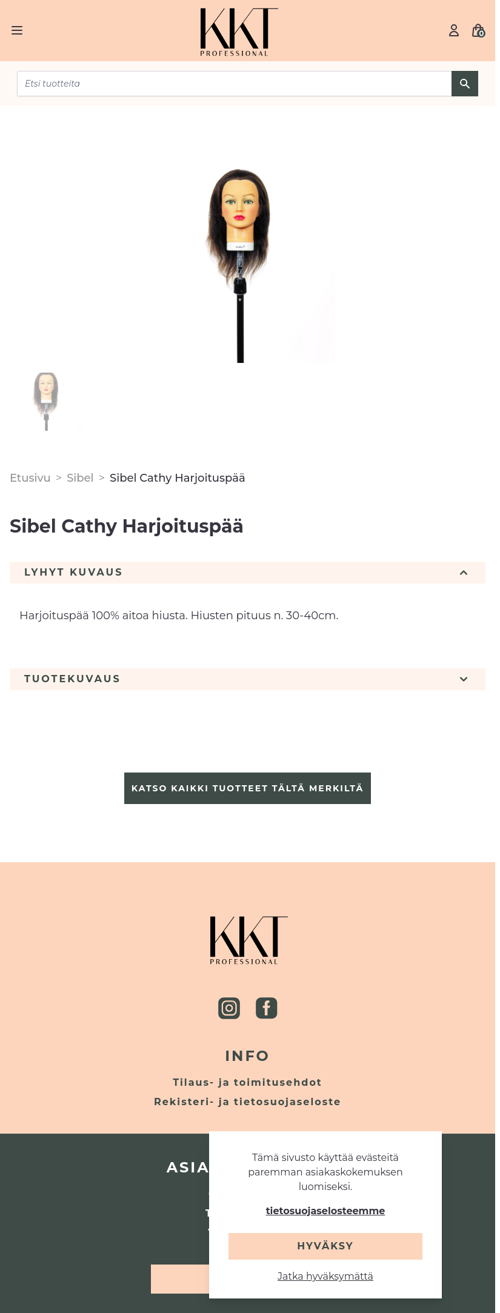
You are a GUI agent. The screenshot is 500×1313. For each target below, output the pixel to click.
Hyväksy (325, 1246)
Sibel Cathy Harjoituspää (177, 478)
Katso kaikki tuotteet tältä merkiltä (248, 788)
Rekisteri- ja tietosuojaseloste (247, 1102)
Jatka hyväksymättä (325, 1276)
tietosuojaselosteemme (325, 1211)
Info (247, 1056)
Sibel (80, 478)
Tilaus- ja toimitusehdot (247, 1082)
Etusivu (30, 478)
